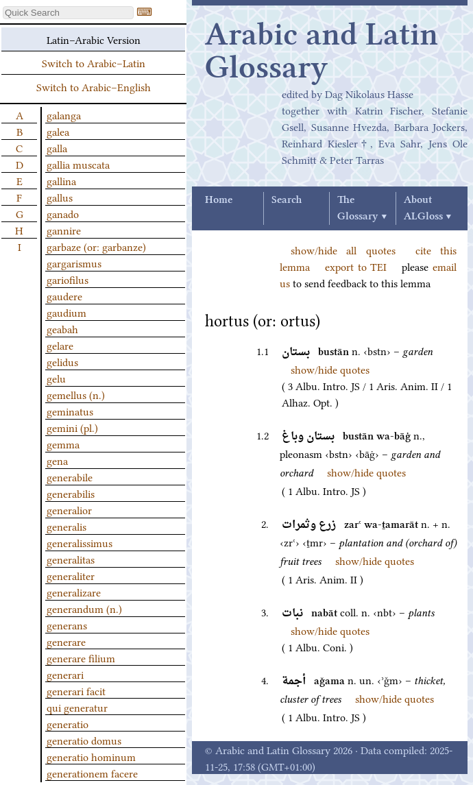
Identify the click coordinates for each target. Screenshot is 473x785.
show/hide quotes (330, 368)
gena (57, 460)
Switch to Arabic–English (93, 86)
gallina (61, 180)
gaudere (64, 295)
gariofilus (67, 279)
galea (58, 130)
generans (67, 624)
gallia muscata (78, 163)
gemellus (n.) (76, 394)
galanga (64, 114)
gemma (63, 443)
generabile (70, 476)
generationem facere (92, 772)
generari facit (76, 690)
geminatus (70, 410)
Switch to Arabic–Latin (93, 62)
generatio (67, 723)
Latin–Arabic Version (94, 39)
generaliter (71, 575)
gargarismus (74, 262)
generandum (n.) (84, 608)
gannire (64, 229)
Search (286, 200)
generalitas (71, 558)
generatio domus (84, 739)
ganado (63, 213)
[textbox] (68, 12)
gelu (56, 377)
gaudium (66, 311)
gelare (60, 344)
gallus (60, 196)
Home (218, 200)
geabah (62, 328)
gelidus (62, 361)
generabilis (71, 492)
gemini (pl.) (72, 427)
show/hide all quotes (343, 249)
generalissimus (79, 542)
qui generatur (77, 706)
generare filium (81, 657)
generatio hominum (91, 756)
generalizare (74, 591)
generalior (69, 509)
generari (65, 673)
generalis (66, 525)
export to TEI (356, 266)
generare (66, 641)
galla (57, 147)
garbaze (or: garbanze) (96, 246)
